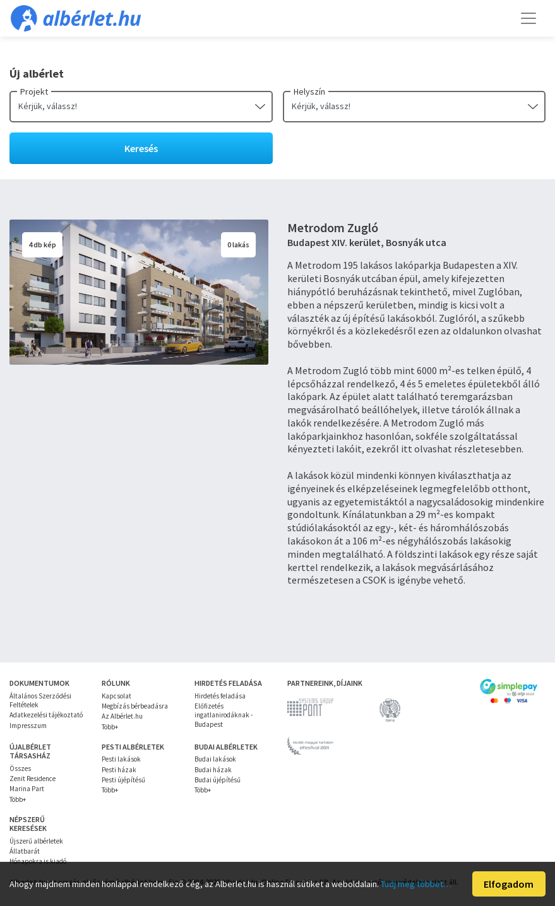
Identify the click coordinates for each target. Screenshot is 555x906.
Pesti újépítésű (123, 779)
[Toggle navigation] (528, 18)
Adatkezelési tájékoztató (46, 714)
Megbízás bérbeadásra (135, 706)
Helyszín (309, 91)
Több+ (110, 726)
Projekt (34, 91)
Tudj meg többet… (416, 884)
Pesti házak (119, 769)
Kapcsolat (116, 695)
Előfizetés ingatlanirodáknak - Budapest (223, 715)
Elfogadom (509, 884)
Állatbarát (24, 851)
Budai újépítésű (217, 779)
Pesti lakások (121, 759)
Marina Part (26, 788)
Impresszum (28, 725)
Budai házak (213, 769)
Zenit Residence (32, 778)
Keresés (141, 148)
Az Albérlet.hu (122, 716)
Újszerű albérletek (36, 841)
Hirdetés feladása (220, 695)
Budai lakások (215, 759)
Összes (20, 768)
